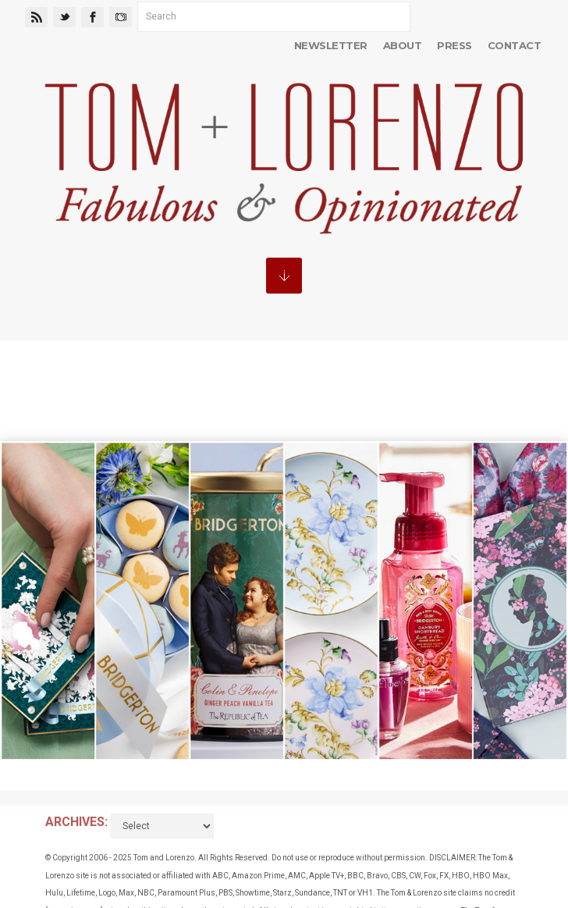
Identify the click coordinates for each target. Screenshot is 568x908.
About (402, 45)
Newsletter (330, 45)
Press (454, 45)
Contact (514, 45)
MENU (284, 276)
